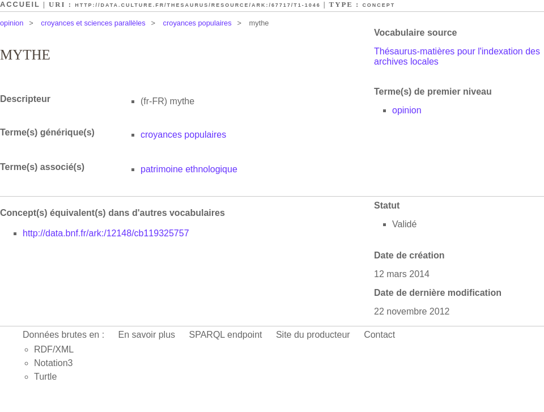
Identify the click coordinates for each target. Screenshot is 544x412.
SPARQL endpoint (225, 334)
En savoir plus (147, 334)
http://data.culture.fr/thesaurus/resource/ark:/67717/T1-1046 (197, 5)
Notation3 (53, 363)
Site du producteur (313, 334)
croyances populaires (197, 23)
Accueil (20, 4)
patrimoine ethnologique (189, 169)
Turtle (45, 376)
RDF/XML (54, 349)
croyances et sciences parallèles (93, 23)
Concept (378, 5)
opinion (11, 23)
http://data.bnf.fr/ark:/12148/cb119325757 (106, 233)
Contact (379, 334)
